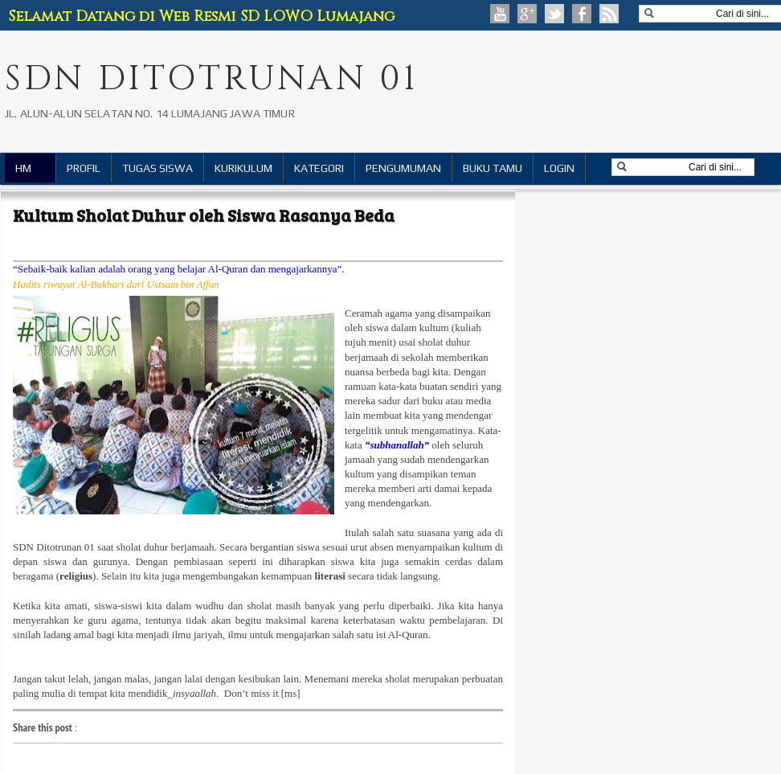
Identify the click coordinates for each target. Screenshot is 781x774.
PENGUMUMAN (403, 168)
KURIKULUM (243, 168)
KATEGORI (319, 168)
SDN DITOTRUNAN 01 (212, 79)
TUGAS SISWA (157, 168)
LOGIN (559, 168)
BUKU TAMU (492, 168)
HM (23, 168)
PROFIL (83, 168)
